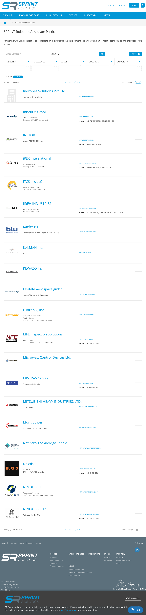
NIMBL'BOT (32, 487)
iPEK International (37, 158)
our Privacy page (68, 610)
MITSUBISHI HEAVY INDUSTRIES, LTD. (52, 401)
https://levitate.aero (87, 294)
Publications (54, 15)
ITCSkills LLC (32, 181)
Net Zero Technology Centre (45, 443)
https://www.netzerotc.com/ (90, 448)
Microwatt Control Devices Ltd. (47, 357)
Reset (135, 53)
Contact (123, 5)
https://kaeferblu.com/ (87, 232)
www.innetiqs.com (86, 117)
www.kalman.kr (85, 253)
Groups (7, 15)
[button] (7, 15)
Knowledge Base (29, 15)
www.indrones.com (86, 96)
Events (73, 15)
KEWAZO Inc (32, 268)
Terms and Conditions (17, 543)
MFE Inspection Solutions (43, 334)
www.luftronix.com (86, 315)
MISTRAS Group (35, 378)
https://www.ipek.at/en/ (87, 163)
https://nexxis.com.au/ (87, 469)
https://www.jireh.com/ (87, 209)
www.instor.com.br (86, 140)
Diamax (129, 589)
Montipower (33, 422)
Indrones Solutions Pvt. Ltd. (44, 91)
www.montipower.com (87, 427)
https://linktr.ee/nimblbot (88, 492)
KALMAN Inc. (33, 247)
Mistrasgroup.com (86, 383)
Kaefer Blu (31, 226)
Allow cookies (133, 598)
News (106, 15)
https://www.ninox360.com (89, 514)
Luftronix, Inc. (34, 309)
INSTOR (29, 135)
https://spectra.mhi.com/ (88, 406)
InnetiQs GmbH (35, 111)
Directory (90, 15)
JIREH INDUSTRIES (37, 203)
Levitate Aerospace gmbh (42, 289)
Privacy (3, 543)
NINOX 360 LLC (35, 509)
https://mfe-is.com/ (86, 339)
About (111, 5)
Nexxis (28, 463)
